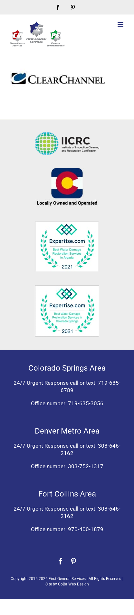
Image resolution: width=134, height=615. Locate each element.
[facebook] (60, 561)
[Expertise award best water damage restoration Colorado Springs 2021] (67, 288)
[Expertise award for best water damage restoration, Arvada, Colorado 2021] (67, 223)
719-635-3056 (85, 403)
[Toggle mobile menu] (121, 24)
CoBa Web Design (73, 584)
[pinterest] (73, 561)
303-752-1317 (85, 466)
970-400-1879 (85, 529)
